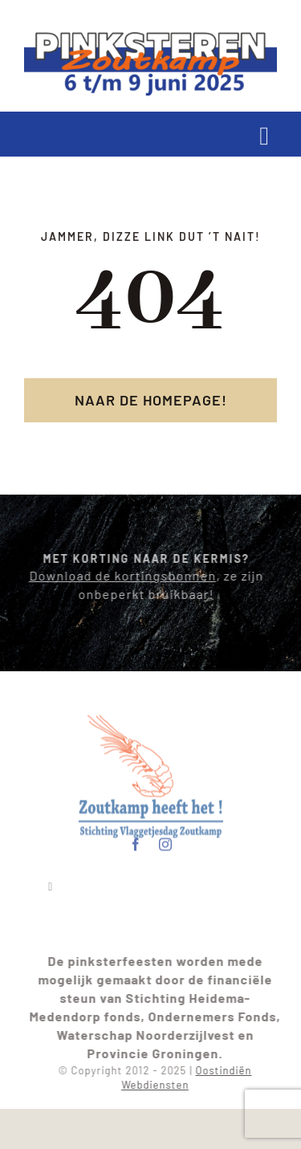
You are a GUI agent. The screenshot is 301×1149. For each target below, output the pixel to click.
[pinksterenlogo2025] (150, 38)
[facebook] (136, 841)
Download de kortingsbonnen (119, 575)
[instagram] (166, 841)
